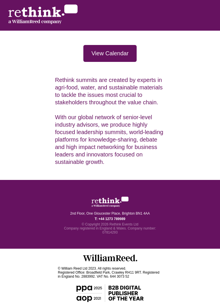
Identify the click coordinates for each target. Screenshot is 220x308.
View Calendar (110, 53)
